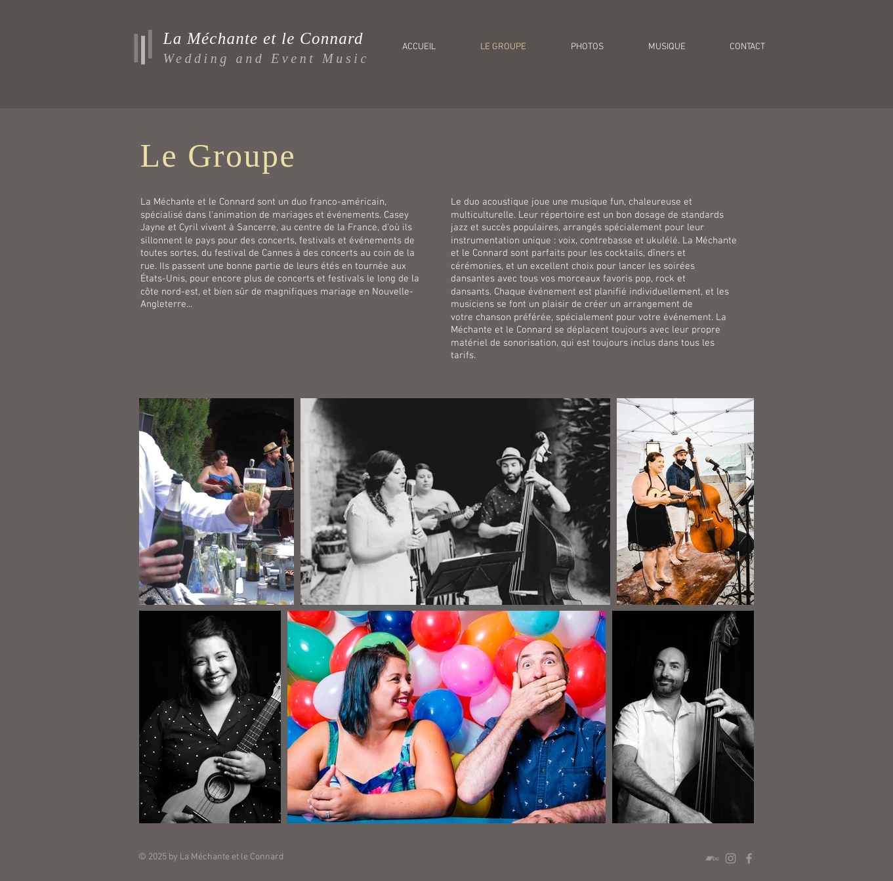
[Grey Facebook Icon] (749, 858)
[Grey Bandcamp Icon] (712, 858)
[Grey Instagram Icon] (730, 858)
